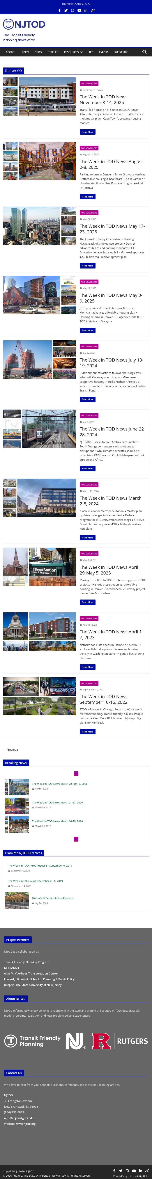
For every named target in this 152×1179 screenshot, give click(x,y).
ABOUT (10, 52)
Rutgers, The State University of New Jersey (33, 985)
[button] (81, 52)
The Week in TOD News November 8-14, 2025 (104, 99)
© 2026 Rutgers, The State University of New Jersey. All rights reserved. (47, 1175)
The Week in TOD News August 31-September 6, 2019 (40, 865)
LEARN (24, 52)
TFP (91, 52)
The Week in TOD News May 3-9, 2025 (111, 298)
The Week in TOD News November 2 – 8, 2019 (35, 881)
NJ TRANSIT (11, 968)
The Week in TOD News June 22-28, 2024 (112, 432)
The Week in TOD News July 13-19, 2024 (112, 363)
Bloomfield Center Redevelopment (52, 898)
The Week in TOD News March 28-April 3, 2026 (60, 783)
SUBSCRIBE (121, 52)
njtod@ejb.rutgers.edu (19, 1118)
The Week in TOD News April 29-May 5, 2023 (109, 570)
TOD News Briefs (89, 83)
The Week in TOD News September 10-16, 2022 (104, 699)
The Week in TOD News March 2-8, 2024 (111, 501)
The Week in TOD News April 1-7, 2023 (111, 634)
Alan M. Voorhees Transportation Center (31, 973)
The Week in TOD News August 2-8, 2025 (111, 164)
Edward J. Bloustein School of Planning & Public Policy (39, 979)
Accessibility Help (139, 1176)
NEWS (38, 52)
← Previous (10, 749)
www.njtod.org (26, 1123)
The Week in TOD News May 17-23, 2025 (112, 229)
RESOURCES (71, 52)
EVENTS (104, 52)
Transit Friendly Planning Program (26, 962)
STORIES (53, 52)
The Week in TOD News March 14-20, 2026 (57, 821)
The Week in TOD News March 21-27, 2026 (57, 802)
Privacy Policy (120, 1176)
